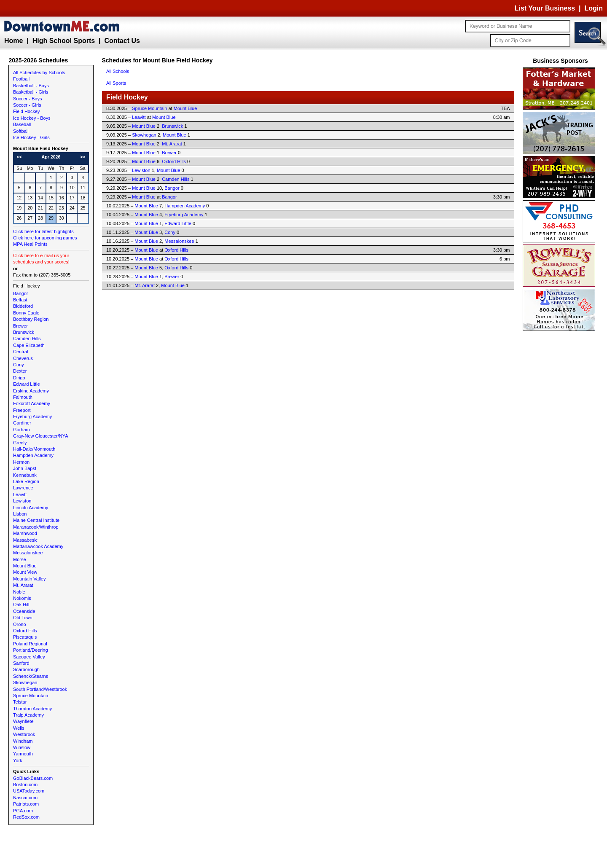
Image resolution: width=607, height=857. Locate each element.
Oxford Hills (25, 630)
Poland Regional (30, 643)
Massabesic (25, 540)
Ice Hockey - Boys (32, 118)
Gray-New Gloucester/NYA (40, 435)
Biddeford (23, 306)
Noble (19, 591)
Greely (20, 442)
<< (19, 156)
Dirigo (19, 377)
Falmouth (22, 397)
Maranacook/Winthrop (36, 526)
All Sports (116, 83)
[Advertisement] (560, 459)
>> (82, 156)
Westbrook (24, 734)
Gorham (21, 429)
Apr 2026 (50, 156)
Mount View (25, 572)
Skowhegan (25, 682)
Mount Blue (25, 565)
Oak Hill (21, 604)
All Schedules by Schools (39, 72)
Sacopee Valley (29, 656)
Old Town (22, 617)
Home (13, 40)
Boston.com (25, 784)
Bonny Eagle (26, 312)
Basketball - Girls (30, 91)
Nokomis (22, 598)
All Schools (117, 71)
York (17, 760)
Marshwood (25, 533)
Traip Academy (28, 714)
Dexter (20, 370)
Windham (22, 741)
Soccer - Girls (27, 104)
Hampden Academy (33, 455)
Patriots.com (26, 803)
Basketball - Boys (31, 85)
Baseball (22, 124)
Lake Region (26, 481)
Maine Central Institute (36, 520)
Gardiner (22, 422)
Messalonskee (28, 552)
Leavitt (20, 494)
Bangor (20, 293)
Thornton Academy (32, 708)
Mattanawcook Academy (38, 546)
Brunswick (23, 332)
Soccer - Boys (27, 98)
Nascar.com (25, 797)
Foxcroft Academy (31, 403)
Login (593, 8)
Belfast (20, 299)
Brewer (20, 325)
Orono (19, 624)
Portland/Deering (30, 650)
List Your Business (545, 8)
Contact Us (122, 40)
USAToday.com (28, 790)
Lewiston (22, 500)
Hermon (21, 462)
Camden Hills (26, 338)
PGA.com (23, 810)
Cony (18, 364)
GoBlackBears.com (33, 778)
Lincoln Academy (30, 507)
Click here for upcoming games (45, 237)
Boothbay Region (30, 319)
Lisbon (20, 513)
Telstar (20, 701)
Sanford (21, 663)
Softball (21, 131)
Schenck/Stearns (30, 676)
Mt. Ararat (23, 585)
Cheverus (23, 358)
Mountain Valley (29, 578)
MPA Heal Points (30, 244)
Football (21, 78)
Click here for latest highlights (43, 231)
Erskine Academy (31, 390)
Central (20, 351)
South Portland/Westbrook (40, 689)
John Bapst (24, 468)
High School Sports (63, 40)
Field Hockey (26, 111)
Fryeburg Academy (32, 416)
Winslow (21, 747)
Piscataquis (25, 636)
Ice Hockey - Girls (31, 137)
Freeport (22, 410)
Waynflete (23, 721)
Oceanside (24, 611)
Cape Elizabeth (29, 345)
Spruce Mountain (30, 695)
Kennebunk (25, 475)
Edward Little (26, 384)
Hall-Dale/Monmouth (34, 448)
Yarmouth (23, 753)
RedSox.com (26, 816)
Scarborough (26, 669)
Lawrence (23, 487)
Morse (19, 559)
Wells (18, 728)
